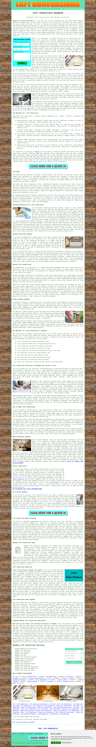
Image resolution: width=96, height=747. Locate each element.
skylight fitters (68, 681)
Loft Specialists (49, 705)
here (41, 617)
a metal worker (62, 679)
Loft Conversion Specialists (38, 704)
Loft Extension (37, 705)
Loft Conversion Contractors (62, 707)
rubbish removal (32, 681)
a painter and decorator (36, 678)
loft (47, 75)
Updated (31, 733)
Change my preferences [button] (66, 742)
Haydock (37, 151)
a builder (56, 678)
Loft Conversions (25, 705)
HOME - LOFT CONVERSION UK (48, 728)
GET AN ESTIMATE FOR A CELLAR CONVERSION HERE (27, 489)
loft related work (34, 560)
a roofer (71, 678)
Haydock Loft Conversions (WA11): (23, 20)
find (17, 602)
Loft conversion (18, 151)
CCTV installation (41, 679)
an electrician (51, 676)
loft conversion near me (55, 591)
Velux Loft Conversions (63, 705)
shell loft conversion (71, 84)
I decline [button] (58, 742)
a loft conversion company (21, 588)
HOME (61, 8)
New (27, 733)
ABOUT (69, 8)
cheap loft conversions (58, 559)
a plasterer (69, 676)
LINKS (65, 8)
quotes (52, 521)
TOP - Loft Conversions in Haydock (23, 722)
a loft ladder (31, 498)
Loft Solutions (78, 704)
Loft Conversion (55, 709)
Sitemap (14, 733)
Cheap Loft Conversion (27, 710)
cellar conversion (18, 479)
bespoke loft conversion (40, 550)
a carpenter (50, 681)
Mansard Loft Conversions (70, 709)
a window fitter (31, 676)
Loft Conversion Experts (28, 714)
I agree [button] (53, 742)
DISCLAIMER (80, 8)
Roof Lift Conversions (64, 704)
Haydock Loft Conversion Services (28, 645)
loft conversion (55, 59)
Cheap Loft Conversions (44, 707)
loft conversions (37, 105)
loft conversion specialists (39, 545)
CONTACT (74, 8)
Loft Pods (52, 704)
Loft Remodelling (22, 704)
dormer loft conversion (73, 550)
